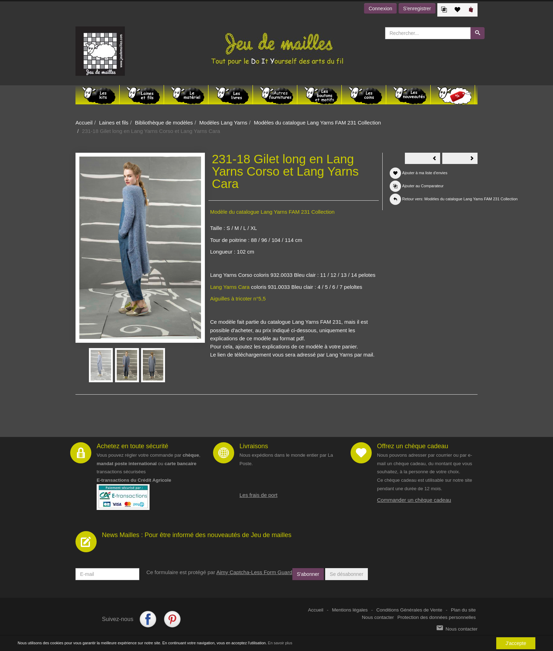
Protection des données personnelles (436, 617)
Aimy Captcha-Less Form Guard (254, 572)
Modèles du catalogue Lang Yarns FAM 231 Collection (317, 123)
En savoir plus (280, 643)
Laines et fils (113, 123)
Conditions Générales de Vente (409, 610)
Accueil (83, 123)
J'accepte (515, 643)
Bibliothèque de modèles (164, 123)
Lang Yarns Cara (230, 287)
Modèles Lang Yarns (223, 123)
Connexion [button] (380, 8)
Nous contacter (378, 617)
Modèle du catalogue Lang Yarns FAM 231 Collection (272, 212)
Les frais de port (258, 495)
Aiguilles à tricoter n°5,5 (238, 299)
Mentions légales (349, 610)
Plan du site (463, 610)
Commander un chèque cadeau (414, 500)
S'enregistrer (417, 8)
